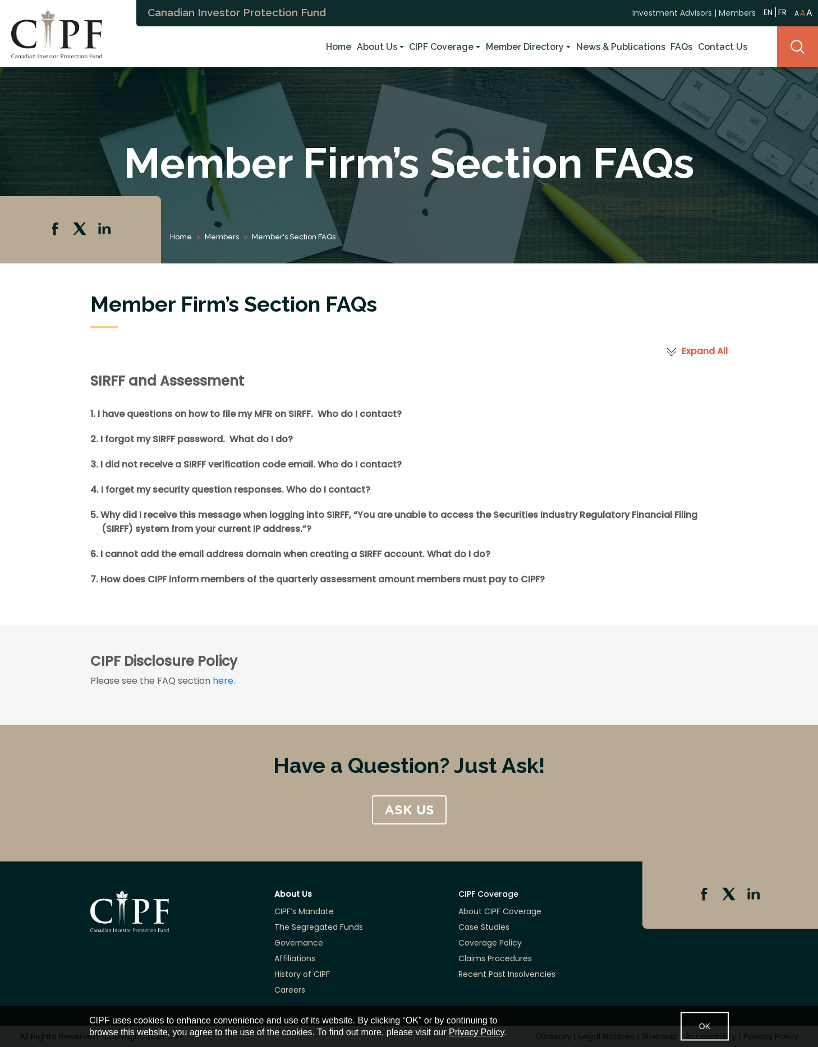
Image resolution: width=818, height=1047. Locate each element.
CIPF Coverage (441, 46)
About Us (377, 46)
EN (768, 12)
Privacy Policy (476, 1032)
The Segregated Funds (318, 927)
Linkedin (105, 229)
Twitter (80, 229)
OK (704, 1026)
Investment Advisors (672, 12)
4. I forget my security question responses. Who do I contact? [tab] (230, 489)
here (223, 680)
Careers (289, 989)
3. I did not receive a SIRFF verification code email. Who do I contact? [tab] (246, 464)
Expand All (705, 351)
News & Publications (620, 46)
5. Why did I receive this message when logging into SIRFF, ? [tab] (393, 521)
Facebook (56, 229)
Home (338, 46)
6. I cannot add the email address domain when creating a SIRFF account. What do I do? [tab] (290, 554)
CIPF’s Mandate (304, 911)
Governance (298, 942)
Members (737, 12)
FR (782, 12)
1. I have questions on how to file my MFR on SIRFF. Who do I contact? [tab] (246, 413)
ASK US (409, 810)
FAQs (681, 46)
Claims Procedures (495, 958)
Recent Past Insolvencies (506, 974)
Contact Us (722, 46)
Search (797, 46)
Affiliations (294, 958)
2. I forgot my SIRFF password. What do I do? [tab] (191, 439)
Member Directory (525, 46)
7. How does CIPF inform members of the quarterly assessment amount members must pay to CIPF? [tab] (317, 579)
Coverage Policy (490, 942)
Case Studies (483, 927)
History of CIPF (302, 974)
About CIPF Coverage (499, 911)
